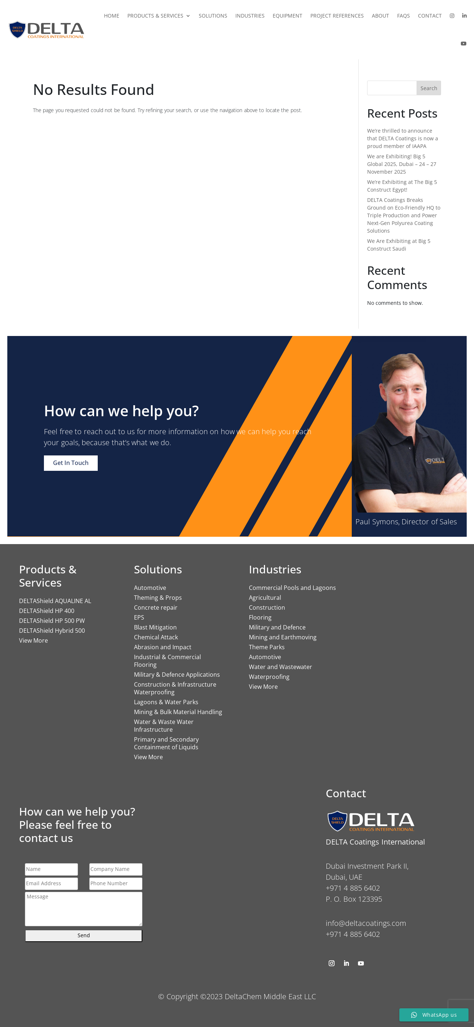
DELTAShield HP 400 (46, 611)
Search (429, 88)
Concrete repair (156, 607)
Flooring (260, 617)
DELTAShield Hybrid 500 (52, 631)
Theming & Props (158, 598)
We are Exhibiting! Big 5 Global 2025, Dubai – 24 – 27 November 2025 (401, 164)
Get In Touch (71, 463)
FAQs (403, 15)
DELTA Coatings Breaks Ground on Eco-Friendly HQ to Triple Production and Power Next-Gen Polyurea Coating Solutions (403, 215)
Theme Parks (267, 647)
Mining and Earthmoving (283, 637)
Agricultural (265, 598)
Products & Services (155, 15)
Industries (250, 15)
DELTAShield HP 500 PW (52, 621)
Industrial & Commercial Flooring (167, 661)
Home (111, 15)
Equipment (287, 15)
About (380, 15)
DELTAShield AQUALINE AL (55, 601)
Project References (337, 15)
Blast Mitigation (155, 627)
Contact (430, 15)
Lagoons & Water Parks (166, 702)
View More (33, 640)
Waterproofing (269, 677)
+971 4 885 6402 (353, 934)
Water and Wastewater (280, 667)
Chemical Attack (156, 637)
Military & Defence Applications (177, 674)
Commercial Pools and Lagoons (292, 588)
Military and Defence (277, 627)
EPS (139, 617)
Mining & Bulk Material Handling (178, 712)
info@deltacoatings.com (366, 923)
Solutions (213, 15)
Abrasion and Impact (162, 647)
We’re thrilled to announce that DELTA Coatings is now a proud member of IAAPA (402, 138)
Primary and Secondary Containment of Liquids (166, 743)
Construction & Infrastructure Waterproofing (175, 688)
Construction (267, 607)
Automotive (150, 588)
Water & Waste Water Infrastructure (164, 726)
